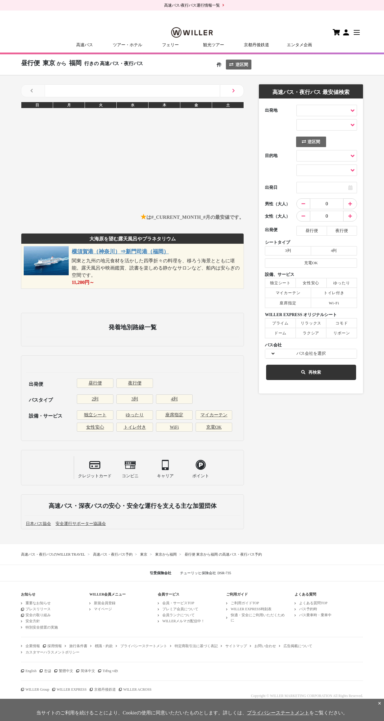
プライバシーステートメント (143, 646)
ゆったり (135, 414)
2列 (95, 399)
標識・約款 (104, 646)
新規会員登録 (105, 603)
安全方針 (33, 621)
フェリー (170, 45)
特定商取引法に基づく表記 (196, 646)
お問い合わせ (265, 646)
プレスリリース (38, 609)
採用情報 (54, 646)
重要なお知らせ (38, 603)
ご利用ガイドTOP (245, 603)
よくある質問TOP (313, 603)
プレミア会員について (180, 609)
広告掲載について (298, 646)
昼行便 (95, 383)
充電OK (214, 427)
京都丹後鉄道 (256, 45)
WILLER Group (37, 689)
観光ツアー (213, 45)
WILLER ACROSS (137, 689)
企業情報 (33, 646)
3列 (134, 399)
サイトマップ (236, 646)
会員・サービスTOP (178, 603)
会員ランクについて (178, 615)
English (31, 671)
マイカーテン (213, 414)
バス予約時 (308, 609)
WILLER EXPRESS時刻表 (251, 609)
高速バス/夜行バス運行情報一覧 (192, 5)
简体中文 (88, 671)
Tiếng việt (110, 671)
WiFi (174, 427)
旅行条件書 (78, 646)
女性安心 (95, 427)
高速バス (84, 45)
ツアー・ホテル (127, 45)
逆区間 (238, 64)
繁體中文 (66, 671)
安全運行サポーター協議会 (81, 523)
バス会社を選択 (311, 353)
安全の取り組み (38, 615)
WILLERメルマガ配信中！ (183, 621)
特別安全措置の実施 (42, 627)
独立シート (95, 414)
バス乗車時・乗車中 (315, 615)
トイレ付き (135, 427)
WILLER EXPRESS (72, 689)
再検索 (311, 372)
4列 (174, 399)
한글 (47, 671)
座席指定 (174, 414)
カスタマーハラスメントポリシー (53, 652)
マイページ (103, 609)
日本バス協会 (38, 523)
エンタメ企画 (299, 45)
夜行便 (135, 383)
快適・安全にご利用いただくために (258, 617)
